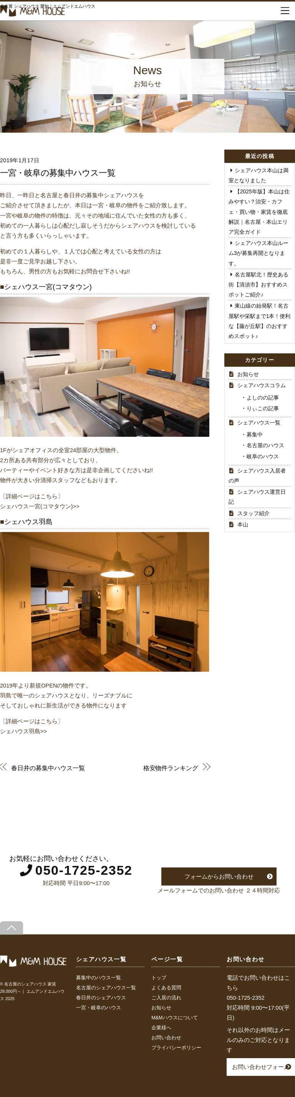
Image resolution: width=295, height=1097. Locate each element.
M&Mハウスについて (174, 1017)
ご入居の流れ (166, 997)
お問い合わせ (166, 1037)
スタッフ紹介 (253, 513)
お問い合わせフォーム (261, 1067)
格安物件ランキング (170, 767)
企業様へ (161, 1027)
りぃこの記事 (263, 408)
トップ (158, 977)
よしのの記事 (263, 398)
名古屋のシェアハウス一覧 (106, 987)
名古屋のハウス (265, 445)
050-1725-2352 (84, 870)
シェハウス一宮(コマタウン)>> (40, 506)
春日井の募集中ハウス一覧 (48, 767)
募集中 (255, 434)
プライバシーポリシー (176, 1047)
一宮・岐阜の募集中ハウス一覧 (57, 173)
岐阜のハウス (263, 456)
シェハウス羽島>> (23, 731)
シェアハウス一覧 (258, 422)
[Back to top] (11, 928)
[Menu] (285, 10)
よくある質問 (166, 987)
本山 (242, 524)
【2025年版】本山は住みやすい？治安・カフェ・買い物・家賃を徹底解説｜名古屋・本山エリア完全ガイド (259, 211)
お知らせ (248, 374)
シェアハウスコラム (261, 385)
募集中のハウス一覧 (98, 977)
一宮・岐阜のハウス (98, 1007)
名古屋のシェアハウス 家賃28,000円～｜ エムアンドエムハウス (32, 991)
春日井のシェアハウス (101, 997)
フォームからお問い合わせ (219, 876)
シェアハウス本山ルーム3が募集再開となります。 (258, 253)
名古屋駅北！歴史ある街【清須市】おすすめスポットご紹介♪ (258, 284)
